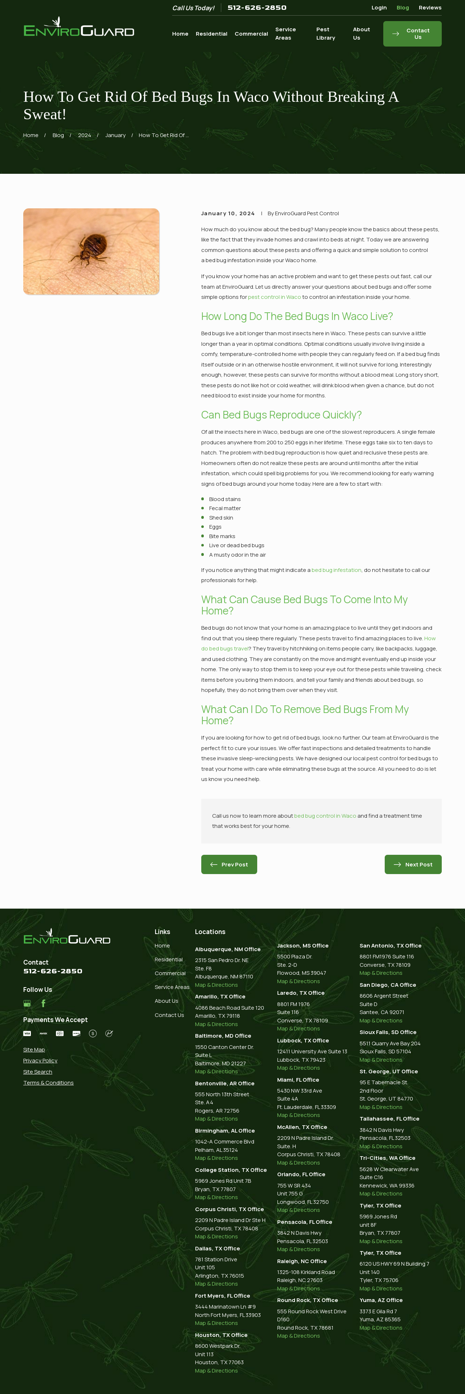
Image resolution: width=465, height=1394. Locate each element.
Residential (169, 959)
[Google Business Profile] (27, 1003)
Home (162, 945)
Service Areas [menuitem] (285, 33)
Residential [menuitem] (211, 33)
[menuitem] (68, 1050)
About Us (166, 1001)
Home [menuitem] (180, 33)
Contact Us (169, 1015)
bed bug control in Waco (325, 816)
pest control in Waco (274, 297)
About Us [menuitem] (361, 33)
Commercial (170, 973)
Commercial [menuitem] (251, 33)
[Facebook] (43, 1003)
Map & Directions (216, 985)
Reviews (430, 7)
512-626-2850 (257, 7)
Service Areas (172, 987)
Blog (403, 7)
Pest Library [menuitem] (325, 33)
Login (379, 7)
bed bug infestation (336, 570)
